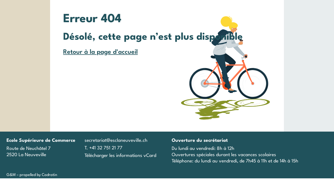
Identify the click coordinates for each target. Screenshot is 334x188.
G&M (11, 175)
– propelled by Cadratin (36, 175)
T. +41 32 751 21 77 (103, 148)
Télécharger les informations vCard (120, 156)
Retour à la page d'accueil (100, 52)
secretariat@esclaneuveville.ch (116, 140)
